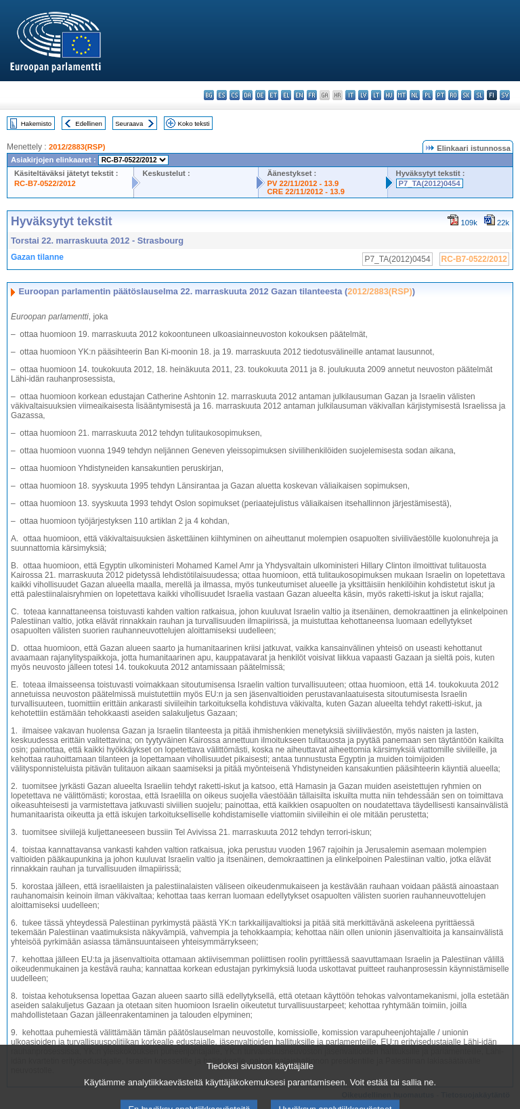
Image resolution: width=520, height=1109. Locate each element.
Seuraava (129, 123)
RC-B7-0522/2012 (45, 183)
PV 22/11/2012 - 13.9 (303, 183)
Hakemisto (36, 123)
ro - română (453, 95)
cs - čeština (235, 95)
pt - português (440, 95)
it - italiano (350, 95)
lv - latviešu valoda (363, 95)
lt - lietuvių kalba (376, 95)
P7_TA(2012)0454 (429, 183)
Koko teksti (194, 123)
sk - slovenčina (466, 95)
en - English (299, 95)
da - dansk (247, 95)
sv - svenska (505, 95)
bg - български (209, 95)
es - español (222, 95)
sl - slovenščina (479, 95)
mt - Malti (402, 95)
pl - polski (427, 95)
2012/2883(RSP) (77, 147)
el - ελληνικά (286, 95)
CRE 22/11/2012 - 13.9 (305, 191)
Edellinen (88, 123)
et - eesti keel (273, 95)
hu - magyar (389, 95)
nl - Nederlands (415, 95)
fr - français (312, 95)
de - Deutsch (260, 95)
